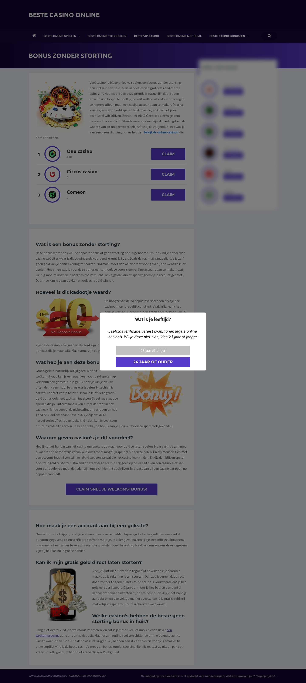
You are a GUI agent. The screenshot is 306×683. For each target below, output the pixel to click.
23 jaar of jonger (153, 351)
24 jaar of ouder (153, 362)
